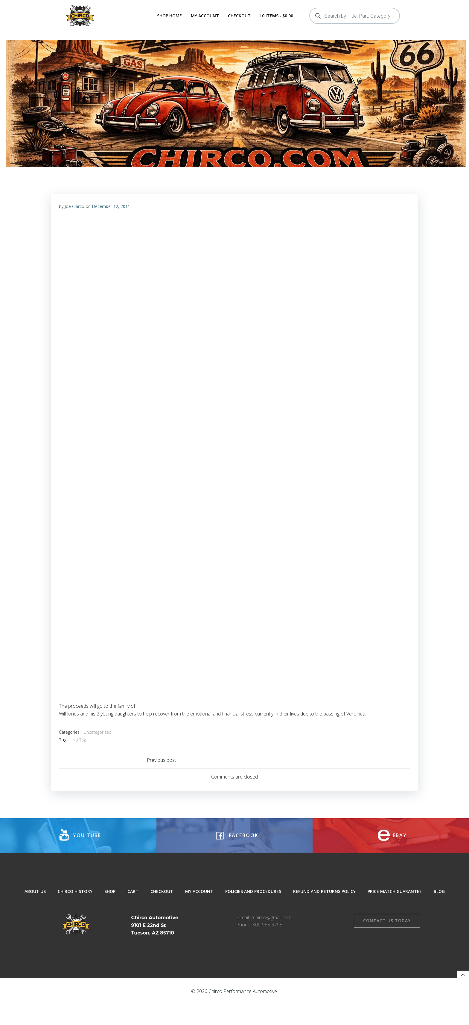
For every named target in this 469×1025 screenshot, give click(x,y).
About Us (35, 915)
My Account (204, 16)
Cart (132, 915)
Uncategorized (98, 750)
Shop (109, 915)
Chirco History (75, 915)
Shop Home (168, 16)
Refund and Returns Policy (324, 915)
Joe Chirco (75, 224)
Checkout (238, 16)
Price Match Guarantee (395, 915)
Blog (439, 915)
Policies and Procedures (253, 915)
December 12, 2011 (111, 224)
